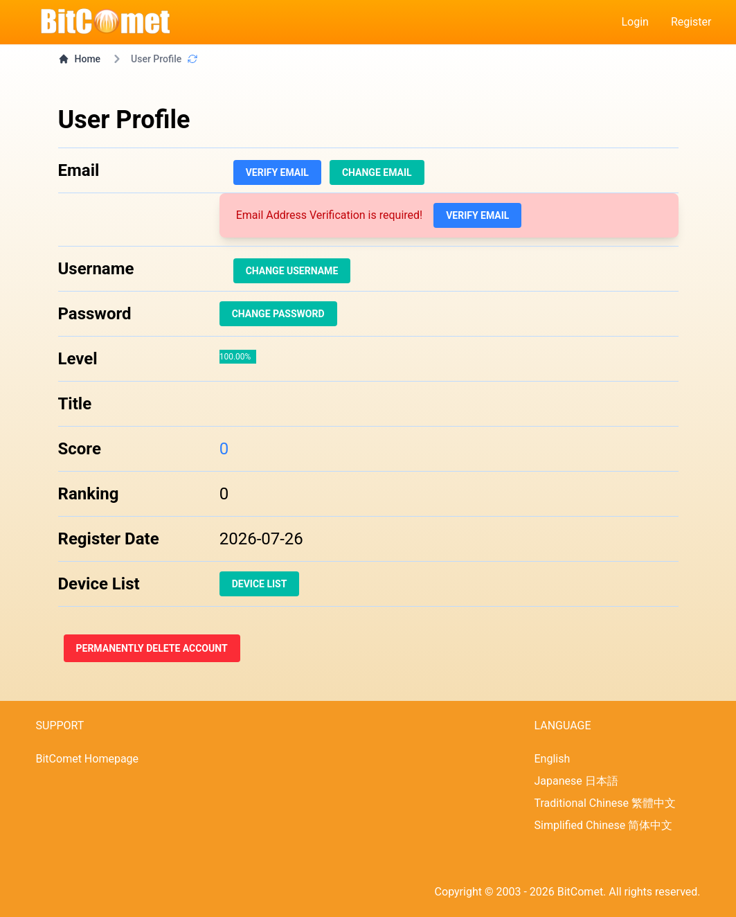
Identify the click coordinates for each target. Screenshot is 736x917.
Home (79, 58)
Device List (259, 583)
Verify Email (277, 172)
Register (691, 21)
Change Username (292, 270)
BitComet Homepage (87, 758)
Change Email (377, 172)
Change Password (278, 313)
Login (634, 21)
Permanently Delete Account (152, 648)
